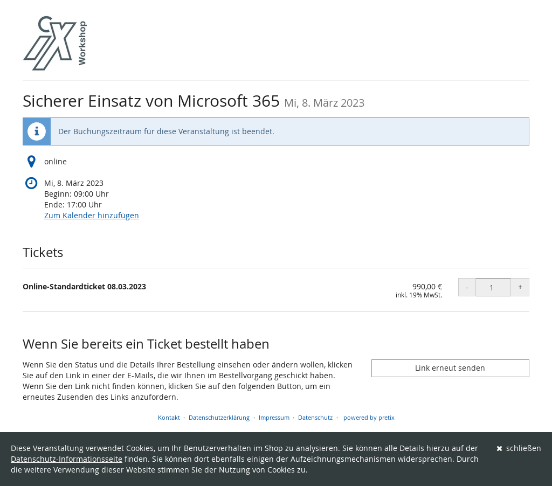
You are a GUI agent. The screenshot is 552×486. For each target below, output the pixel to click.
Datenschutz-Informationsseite (66, 459)
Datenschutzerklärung (219, 417)
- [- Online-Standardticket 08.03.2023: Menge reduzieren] (467, 287)
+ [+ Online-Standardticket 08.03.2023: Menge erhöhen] (520, 287)
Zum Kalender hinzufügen (91, 215)
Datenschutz (315, 417)
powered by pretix (369, 417)
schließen (519, 448)
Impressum (274, 417)
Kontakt (169, 417)
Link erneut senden (450, 368)
